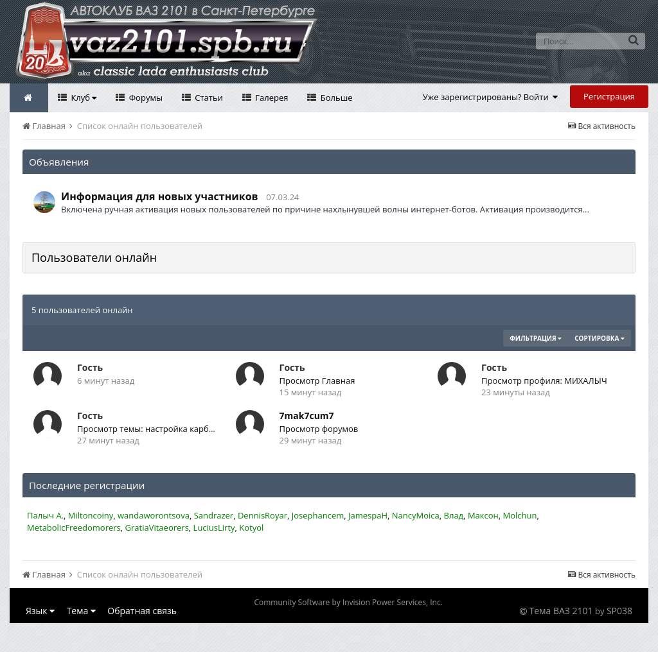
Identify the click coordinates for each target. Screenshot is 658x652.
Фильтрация (536, 338)
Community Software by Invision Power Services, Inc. (348, 602)
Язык (40, 611)
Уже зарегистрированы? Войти (490, 97)
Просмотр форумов (319, 428)
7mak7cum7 (307, 415)
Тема (81, 611)
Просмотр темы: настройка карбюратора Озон (172, 428)
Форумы (145, 97)
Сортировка (599, 338)
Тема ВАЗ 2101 (561, 611)
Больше (335, 97)
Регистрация (609, 96)
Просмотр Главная (317, 380)
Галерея (271, 97)
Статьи (208, 97)
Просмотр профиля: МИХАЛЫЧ (544, 380)
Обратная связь (142, 611)
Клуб (82, 97)
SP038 (619, 611)
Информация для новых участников (159, 196)
